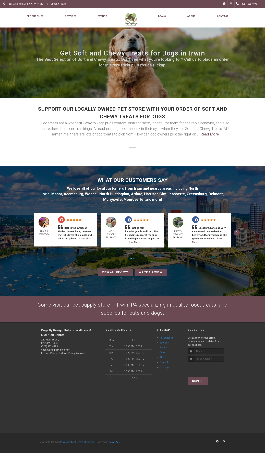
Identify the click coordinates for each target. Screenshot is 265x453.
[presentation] (206, 368)
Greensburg (197, 194)
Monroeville (133, 199)
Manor (56, 194)
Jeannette (176, 194)
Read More (209, 134)
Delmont (216, 194)
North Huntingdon (114, 194)
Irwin (138, 188)
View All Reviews (115, 272)
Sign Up (198, 381)
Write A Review (150, 272)
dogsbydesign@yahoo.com (55, 349)
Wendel (91, 194)
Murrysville (112, 199)
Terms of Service (85, 442)
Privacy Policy (67, 442)
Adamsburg (73, 194)
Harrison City (155, 194)
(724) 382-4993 (49, 346)
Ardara (136, 194)
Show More (85, 238)
